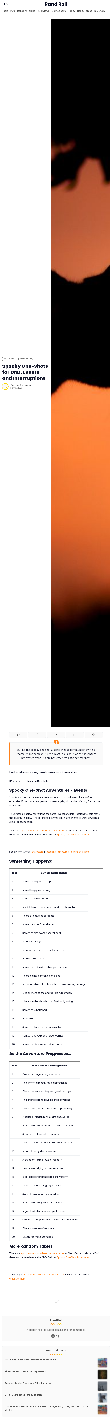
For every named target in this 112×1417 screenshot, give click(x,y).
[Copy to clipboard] (94, 735)
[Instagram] (53, 1336)
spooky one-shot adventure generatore (42, 830)
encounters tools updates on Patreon (43, 1274)
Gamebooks (59, 11)
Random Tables (26, 11)
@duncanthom (17, 1278)
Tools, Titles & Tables (80, 11)
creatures (63, 851)
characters (37, 851)
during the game (80, 851)
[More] (107, 11)
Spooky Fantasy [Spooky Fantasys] (25, 359)
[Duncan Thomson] (5, 386)
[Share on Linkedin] (56, 735)
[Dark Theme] (7, 4)
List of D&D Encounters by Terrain (23, 1394)
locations (51, 851)
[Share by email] (75, 735)
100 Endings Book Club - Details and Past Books (30, 1359)
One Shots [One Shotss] (8, 359)
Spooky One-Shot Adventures (73, 834)
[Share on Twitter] (18, 735)
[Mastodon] (58, 1336)
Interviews (43, 11)
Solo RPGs (9, 11)
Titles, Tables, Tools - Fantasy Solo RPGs (27, 1371)
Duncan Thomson (20, 385)
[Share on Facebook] (37, 735)
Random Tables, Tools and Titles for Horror (28, 1383)
